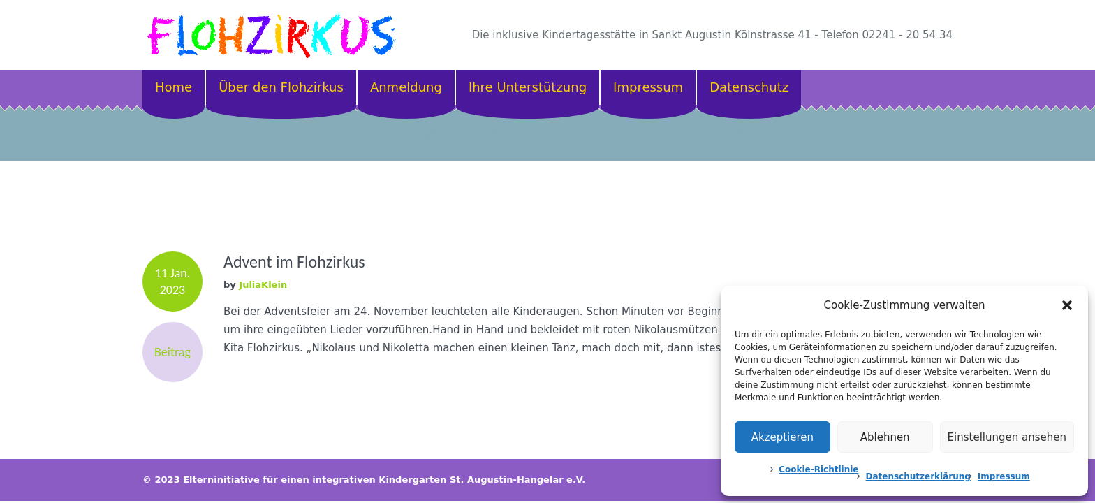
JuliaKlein (263, 284)
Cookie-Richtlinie (818, 469)
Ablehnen (885, 437)
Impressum (1004, 476)
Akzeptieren (782, 437)
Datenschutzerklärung (917, 476)
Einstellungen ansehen (1007, 437)
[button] (1067, 305)
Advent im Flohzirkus (294, 262)
